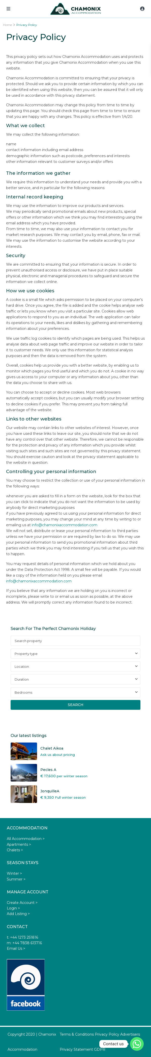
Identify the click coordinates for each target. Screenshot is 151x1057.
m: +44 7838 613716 (24, 943)
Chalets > (15, 850)
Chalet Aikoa (51, 748)
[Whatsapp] (137, 1044)
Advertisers (130, 1034)
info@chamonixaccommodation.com (64, 525)
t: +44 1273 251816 (22, 937)
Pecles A (48, 769)
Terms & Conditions (77, 1034)
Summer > (16, 879)
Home (7, 25)
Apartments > (19, 844)
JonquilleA (49, 791)
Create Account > (22, 902)
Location (22, 666)
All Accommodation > (26, 838)
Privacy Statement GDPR (82, 1049)
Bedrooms (23, 692)
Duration (22, 679)
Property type (26, 654)
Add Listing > (18, 913)
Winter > (14, 873)
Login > (13, 908)
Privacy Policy (107, 1034)
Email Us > (16, 948)
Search (75, 704)
